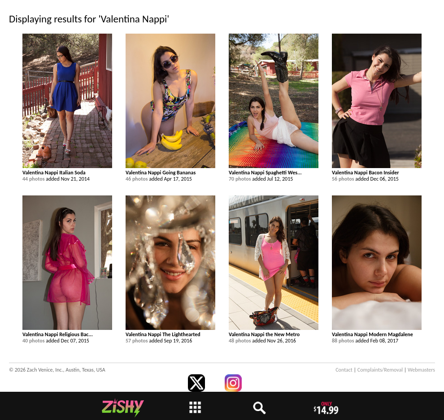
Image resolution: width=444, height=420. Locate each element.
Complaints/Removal (380, 370)
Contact (344, 370)
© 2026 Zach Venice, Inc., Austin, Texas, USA (57, 370)
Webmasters (421, 370)
